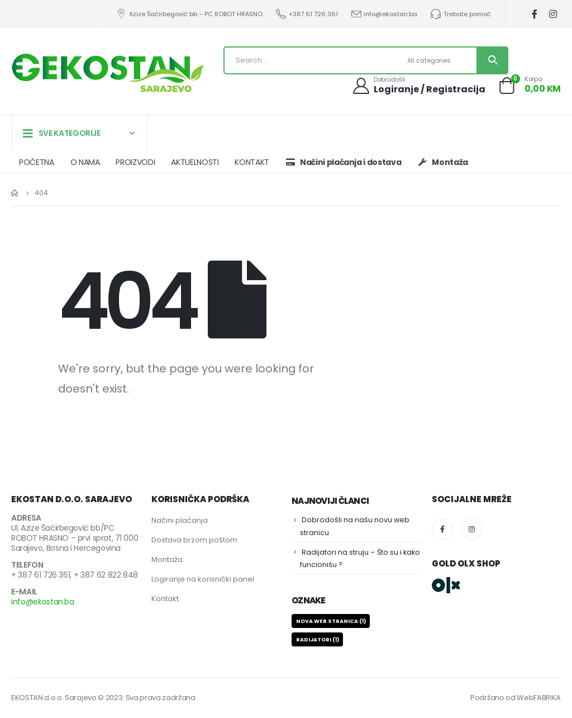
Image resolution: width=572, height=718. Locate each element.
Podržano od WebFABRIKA (515, 697)
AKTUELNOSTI (194, 162)
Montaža (167, 559)
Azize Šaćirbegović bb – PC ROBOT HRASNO (189, 14)
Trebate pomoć (460, 14)
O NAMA (85, 162)
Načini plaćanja (179, 520)
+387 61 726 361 (306, 14)
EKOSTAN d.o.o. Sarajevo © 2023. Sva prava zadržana (103, 697)
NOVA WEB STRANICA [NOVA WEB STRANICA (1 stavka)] (331, 621)
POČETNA (36, 162)
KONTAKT (252, 162)
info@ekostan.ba (384, 14)
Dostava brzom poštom (194, 540)
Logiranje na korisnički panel (202, 579)
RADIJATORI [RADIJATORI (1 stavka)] (317, 639)
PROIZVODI (135, 162)
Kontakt (165, 598)
